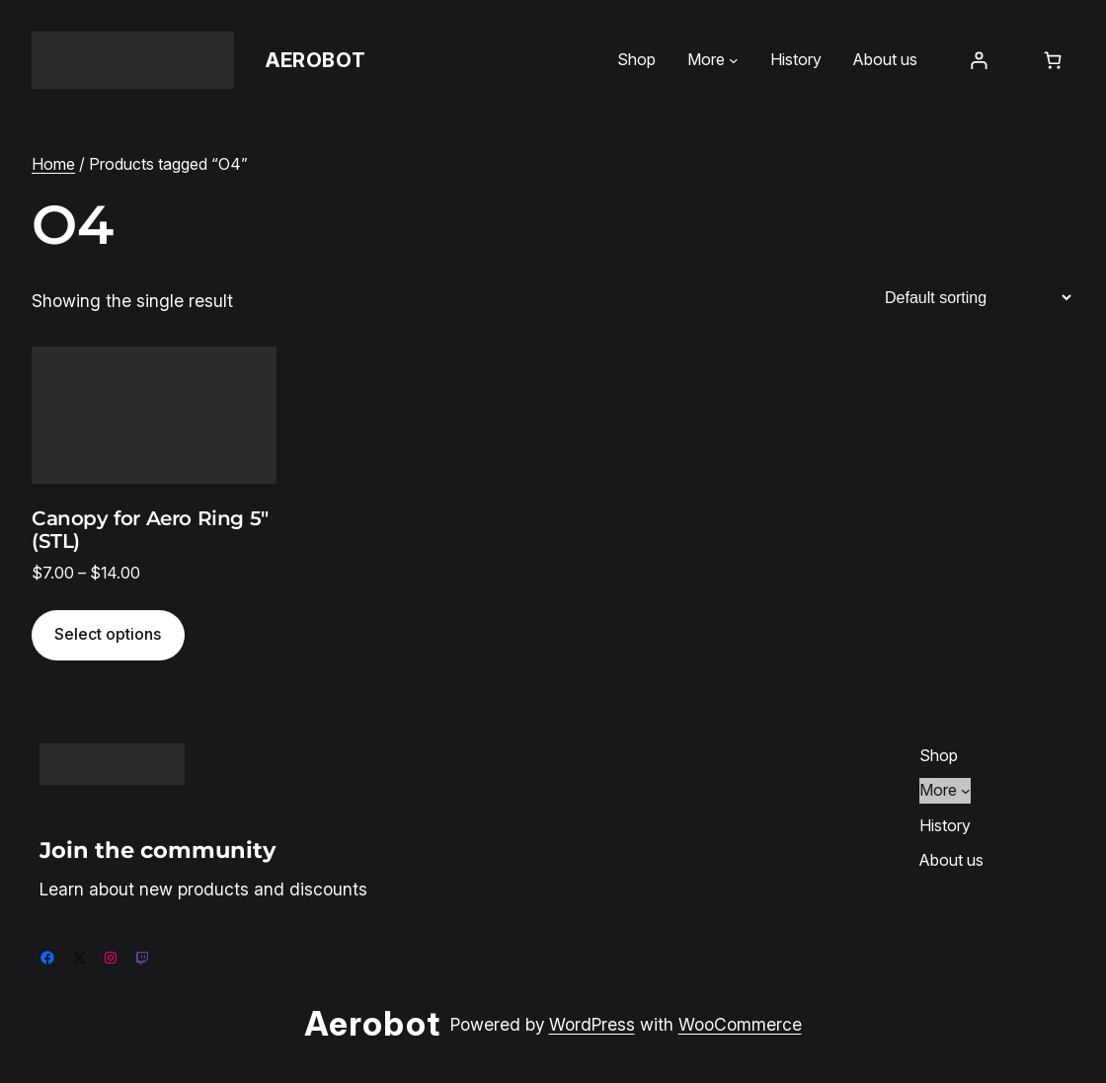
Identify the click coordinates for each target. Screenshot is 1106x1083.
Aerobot (315, 60)
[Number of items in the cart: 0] (1053, 60)
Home (53, 164)
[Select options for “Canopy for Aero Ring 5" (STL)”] (108, 635)
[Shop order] (977, 297)
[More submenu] (734, 60)
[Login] (978, 60)
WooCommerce (740, 1024)
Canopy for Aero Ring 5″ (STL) (150, 530)
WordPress (592, 1024)
